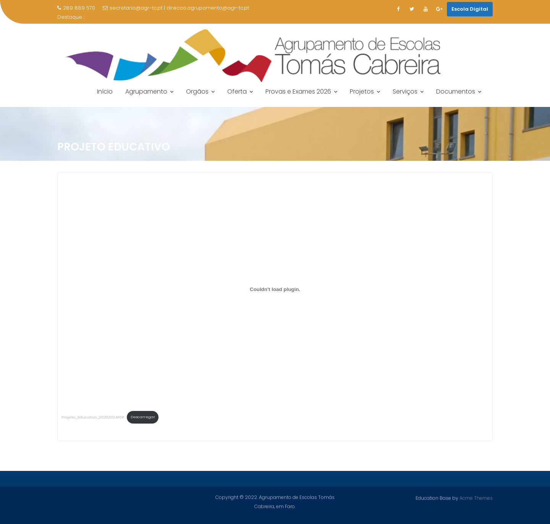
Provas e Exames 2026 (298, 91)
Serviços (405, 91)
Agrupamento (146, 91)
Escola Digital (469, 9)
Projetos (362, 91)
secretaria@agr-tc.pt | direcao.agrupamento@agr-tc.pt (176, 7)
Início (105, 91)
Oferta (237, 91)
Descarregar (143, 416)
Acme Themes (476, 497)
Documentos (455, 91)
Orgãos (197, 91)
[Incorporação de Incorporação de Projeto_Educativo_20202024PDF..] (275, 289)
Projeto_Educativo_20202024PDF (92, 416)
